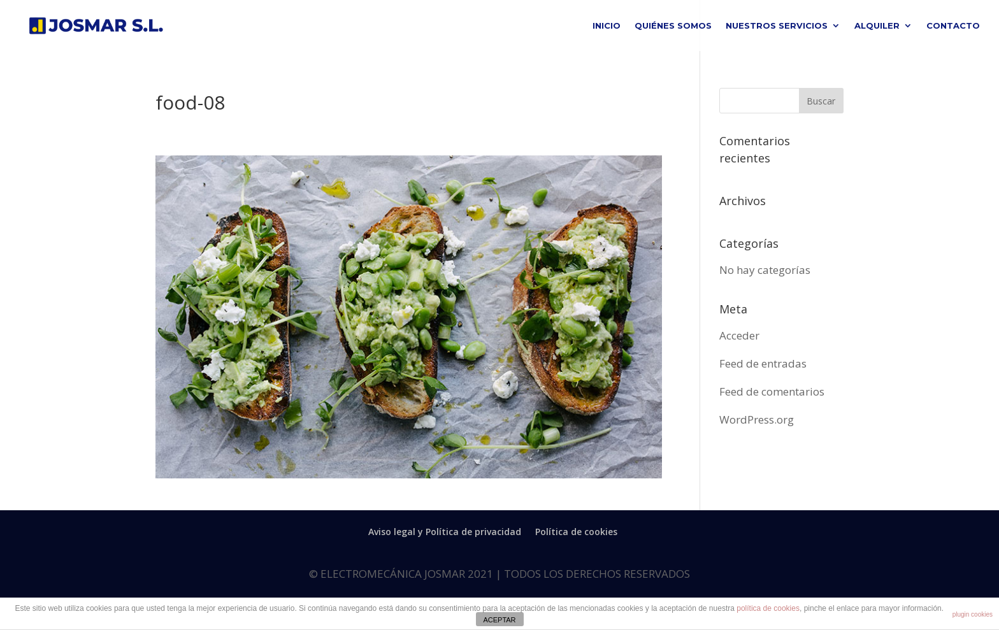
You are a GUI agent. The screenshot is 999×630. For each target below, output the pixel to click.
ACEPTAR (499, 620)
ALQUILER (877, 26)
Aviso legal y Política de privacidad (444, 532)
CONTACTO (953, 26)
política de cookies (768, 608)
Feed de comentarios (771, 391)
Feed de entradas (763, 363)
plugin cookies (972, 614)
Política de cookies (576, 532)
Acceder (739, 335)
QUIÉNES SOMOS (673, 26)
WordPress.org (756, 419)
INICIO (607, 26)
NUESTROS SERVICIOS (777, 26)
